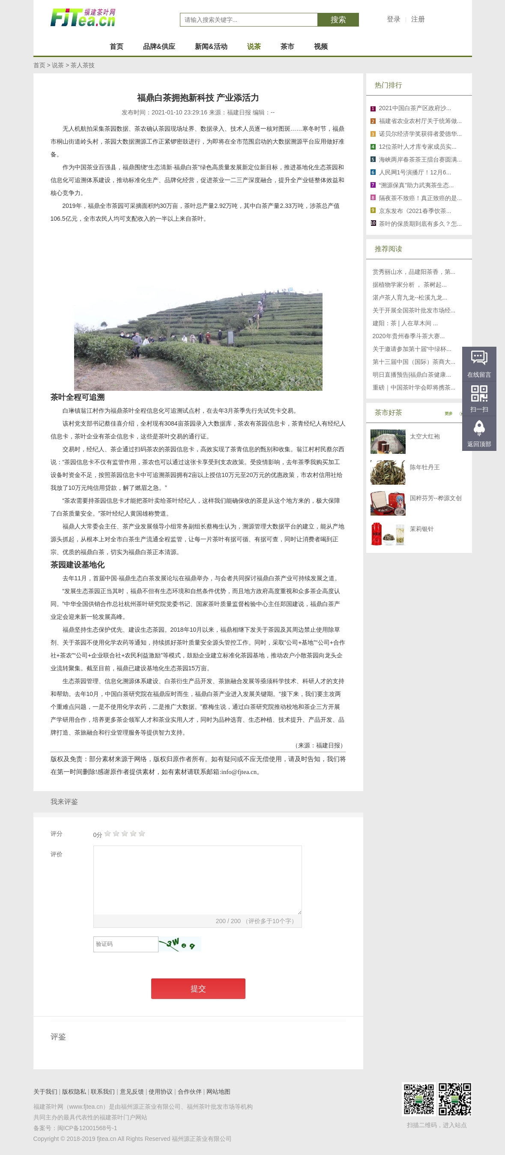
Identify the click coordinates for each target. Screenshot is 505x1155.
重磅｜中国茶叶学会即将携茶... (414, 387)
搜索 (338, 19)
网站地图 (218, 1091)
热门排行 (388, 85)
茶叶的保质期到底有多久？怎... (420, 223)
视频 (321, 46)
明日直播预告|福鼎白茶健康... (412, 374)
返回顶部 (479, 444)
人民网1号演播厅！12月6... (415, 172)
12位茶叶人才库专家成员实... (418, 146)
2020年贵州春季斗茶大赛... (409, 336)
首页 (116, 46)
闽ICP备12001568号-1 (87, 1128)
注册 (418, 19)
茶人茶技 (83, 65)
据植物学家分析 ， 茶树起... (410, 284)
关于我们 (45, 1091)
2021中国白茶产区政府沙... (415, 108)
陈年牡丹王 (425, 467)
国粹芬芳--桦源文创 (436, 498)
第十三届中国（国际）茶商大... (414, 361)
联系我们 (103, 1091)
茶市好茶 (388, 412)
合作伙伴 (190, 1091)
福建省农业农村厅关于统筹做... (420, 120)
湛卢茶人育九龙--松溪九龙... (410, 297)
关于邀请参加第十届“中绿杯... (412, 348)
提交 (198, 988)
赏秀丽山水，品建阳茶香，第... (414, 271)
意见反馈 (132, 1091)
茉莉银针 (422, 528)
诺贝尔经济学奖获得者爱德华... (420, 133)
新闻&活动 (211, 46)
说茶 (254, 46)
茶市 (287, 46)
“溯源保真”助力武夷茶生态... (416, 185)
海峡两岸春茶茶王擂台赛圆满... (420, 159)
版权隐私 (74, 1091)
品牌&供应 (159, 46)
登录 (393, 19)
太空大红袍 (425, 436)
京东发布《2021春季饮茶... (415, 210)
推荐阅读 (388, 248)
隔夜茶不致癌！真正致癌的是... (420, 198)
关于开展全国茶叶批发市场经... (414, 310)
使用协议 (161, 1091)
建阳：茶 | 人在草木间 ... (405, 323)
